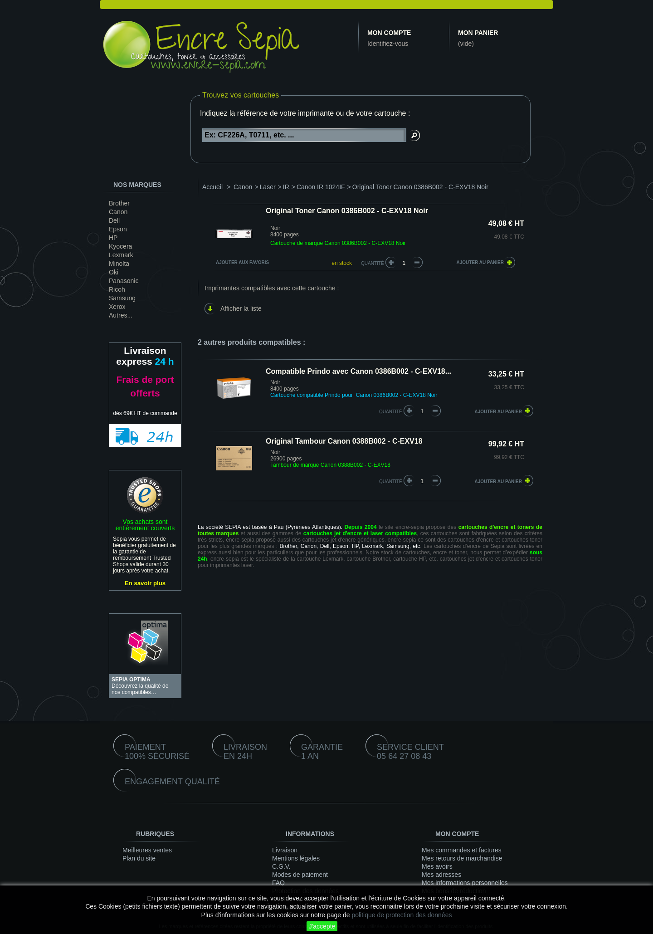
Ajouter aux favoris (242, 262)
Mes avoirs (437, 866)
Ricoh (117, 289)
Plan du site (139, 858)
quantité (390, 411)
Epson (118, 229)
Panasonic (123, 280)
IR (286, 187)
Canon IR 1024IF (321, 187)
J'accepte (322, 926)
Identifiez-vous (387, 43)
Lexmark (121, 255)
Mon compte (389, 32)
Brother (119, 203)
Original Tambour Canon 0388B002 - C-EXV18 (344, 441)
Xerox (117, 306)
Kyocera (120, 246)
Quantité (372, 263)
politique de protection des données (401, 915)
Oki (113, 272)
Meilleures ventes (147, 850)
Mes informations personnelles (465, 883)
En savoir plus (145, 583)
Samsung (122, 298)
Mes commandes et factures (462, 850)
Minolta (119, 263)
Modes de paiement (300, 874)
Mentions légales (296, 858)
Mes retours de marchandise (462, 858)
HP (113, 237)
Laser (268, 187)
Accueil (212, 187)
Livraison (284, 850)
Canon (118, 211)
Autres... (120, 315)
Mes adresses (441, 874)
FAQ (278, 882)
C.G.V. (281, 866)
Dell (114, 220)
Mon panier (478, 32)
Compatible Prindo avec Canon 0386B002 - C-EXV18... (358, 371)
